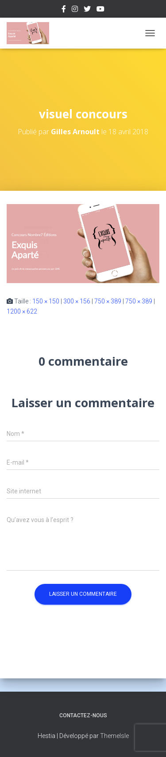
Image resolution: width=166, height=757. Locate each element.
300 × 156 (76, 301)
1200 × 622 (22, 311)
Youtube (100, 10)
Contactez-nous (83, 715)
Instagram (75, 10)
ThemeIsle (114, 735)
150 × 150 (45, 301)
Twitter (87, 10)
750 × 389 (107, 301)
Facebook (64, 10)
